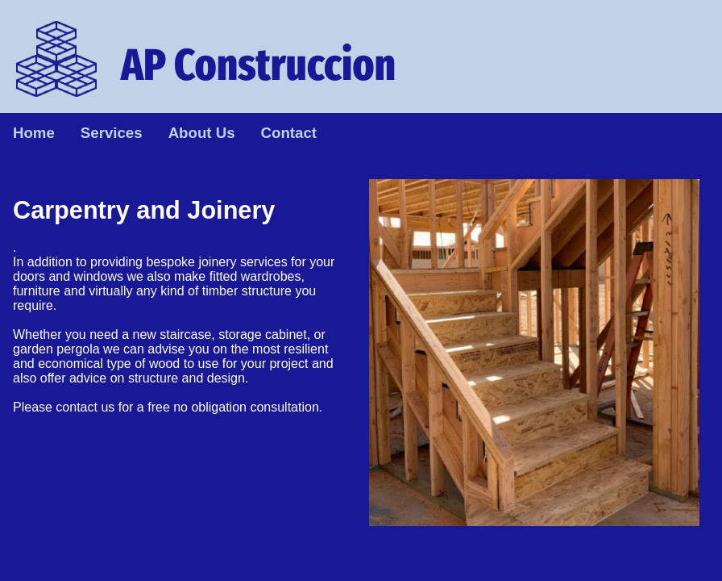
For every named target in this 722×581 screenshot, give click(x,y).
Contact (289, 132)
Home (34, 132)
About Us (201, 132)
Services (112, 132)
